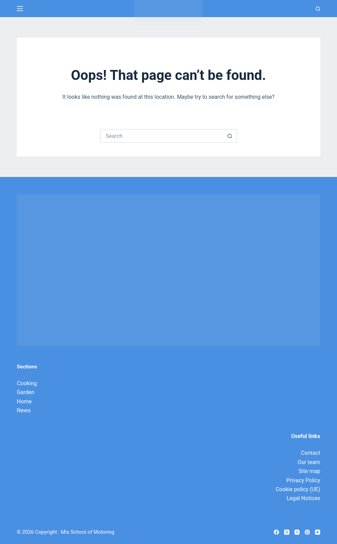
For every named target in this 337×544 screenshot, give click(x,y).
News (24, 410)
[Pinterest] (307, 532)
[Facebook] (276, 532)
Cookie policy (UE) (298, 489)
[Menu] (20, 8)
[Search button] (230, 136)
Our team (309, 462)
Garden (25, 392)
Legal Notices (303, 498)
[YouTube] (317, 532)
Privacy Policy (303, 480)
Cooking (27, 383)
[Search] (318, 9)
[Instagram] (297, 532)
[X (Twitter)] (286, 532)
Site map (309, 471)
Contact (310, 453)
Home (24, 401)
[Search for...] (161, 136)
